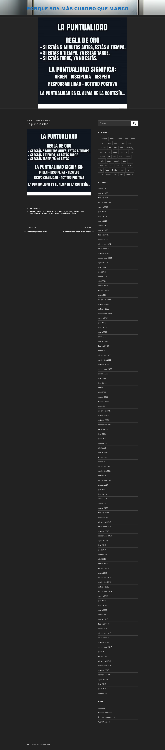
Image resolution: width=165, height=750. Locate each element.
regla (47, 214)
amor (120, 139)
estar (62, 212)
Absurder (35, 208)
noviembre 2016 (104, 665)
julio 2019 (102, 545)
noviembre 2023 (104, 304)
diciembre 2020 (104, 466)
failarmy (130, 148)
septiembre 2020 (105, 480)
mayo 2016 (102, 693)
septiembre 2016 (105, 675)
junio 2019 (102, 550)
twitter (114, 170)
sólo (129, 165)
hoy (131, 152)
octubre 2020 (103, 476)
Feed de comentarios (106, 717)
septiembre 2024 (105, 258)
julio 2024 (102, 267)
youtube (129, 174)
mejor (128, 156)
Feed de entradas (105, 712)
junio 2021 (102, 438)
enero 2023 (102, 351)
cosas (123, 143)
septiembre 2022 (105, 369)
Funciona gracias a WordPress (38, 744)
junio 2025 (102, 216)
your (121, 174)
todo (107, 170)
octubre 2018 (103, 587)
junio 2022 (102, 383)
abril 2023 (102, 337)
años (133, 139)
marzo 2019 (103, 564)
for (101, 152)
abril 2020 (102, 503)
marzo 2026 (103, 193)
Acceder (101, 708)
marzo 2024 (103, 286)
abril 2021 (102, 448)
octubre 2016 (103, 670)
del (110, 148)
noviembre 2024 (104, 249)
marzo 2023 (103, 341)
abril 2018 (102, 615)
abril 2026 (102, 188)
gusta (115, 152)
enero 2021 (102, 462)
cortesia (41, 212)
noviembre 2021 (104, 415)
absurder (103, 139)
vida (101, 174)
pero (124, 161)
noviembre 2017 (104, 638)
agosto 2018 (103, 596)
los (114, 156)
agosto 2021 (103, 429)
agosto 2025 (103, 207)
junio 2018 (102, 605)
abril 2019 (102, 559)
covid (131, 143)
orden (77, 212)
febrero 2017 (103, 656)
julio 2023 (102, 323)
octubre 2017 (103, 642)
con (115, 143)
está (121, 148)
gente (107, 152)
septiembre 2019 (105, 536)
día (115, 148)
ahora (112, 139)
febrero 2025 (103, 235)
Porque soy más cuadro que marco (78, 8)
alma (32, 212)
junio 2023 (102, 327)
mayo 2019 (102, 554)
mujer (102, 161)
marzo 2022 (103, 397)
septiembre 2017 (105, 647)
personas (103, 165)
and (126, 139)
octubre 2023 (103, 309)
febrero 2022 (103, 401)
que (117, 165)
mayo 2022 (102, 388)
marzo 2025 (103, 230)
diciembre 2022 (104, 355)
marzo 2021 (103, 452)
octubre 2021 (103, 420)
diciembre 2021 (104, 411)
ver (128, 170)
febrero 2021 (103, 457)
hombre (123, 152)
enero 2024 (102, 295)
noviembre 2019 (104, 527)
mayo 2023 (102, 332)
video (108, 174)
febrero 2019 (103, 568)
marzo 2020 (103, 508)
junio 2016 (102, 689)
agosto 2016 (103, 679)
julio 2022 (102, 378)
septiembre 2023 (105, 314)
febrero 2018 (103, 624)
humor (102, 156)
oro (83, 212)
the (101, 170)
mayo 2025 (102, 221)
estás (69, 212)
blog (47, 120)
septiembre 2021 (105, 425)
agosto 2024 (103, 262)
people (116, 161)
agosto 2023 (103, 318)
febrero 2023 (103, 346)
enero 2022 (102, 406)
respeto (55, 214)
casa (101, 143)
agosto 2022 (103, 374)
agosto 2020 (103, 485)
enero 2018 (102, 628)
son (123, 165)
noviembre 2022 (104, 360)
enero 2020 (103, 517)
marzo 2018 (103, 619)
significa (66, 214)
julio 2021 (102, 434)
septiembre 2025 (105, 202)
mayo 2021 (102, 443)
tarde (75, 214)
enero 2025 (102, 239)
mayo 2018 (102, 610)
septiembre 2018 (105, 591)
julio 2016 (102, 684)
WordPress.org (104, 722)
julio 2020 (102, 490)
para (109, 161)
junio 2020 (102, 494)
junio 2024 (102, 272)
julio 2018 (102, 601)
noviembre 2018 (104, 582)
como (109, 143)
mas (120, 156)
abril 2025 (102, 225)
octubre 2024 (103, 253)
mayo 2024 (102, 276)
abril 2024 (102, 281)
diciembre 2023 (104, 300)
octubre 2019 (103, 531)
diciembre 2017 (104, 633)
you (115, 174)
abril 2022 (102, 392)
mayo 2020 (102, 499)
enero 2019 (102, 573)
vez (134, 170)
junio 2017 (102, 652)
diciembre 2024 (104, 244)
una (122, 170)
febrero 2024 (103, 290)
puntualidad (36, 214)
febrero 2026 (103, 198)
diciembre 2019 (104, 522)
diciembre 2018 (104, 577)
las (109, 156)
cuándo (103, 148)
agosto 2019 (103, 540)
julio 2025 (102, 212)
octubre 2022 (103, 364)
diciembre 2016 (104, 661)
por (111, 165)
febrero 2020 (103, 513)
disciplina (52, 212)
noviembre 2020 (105, 471)
